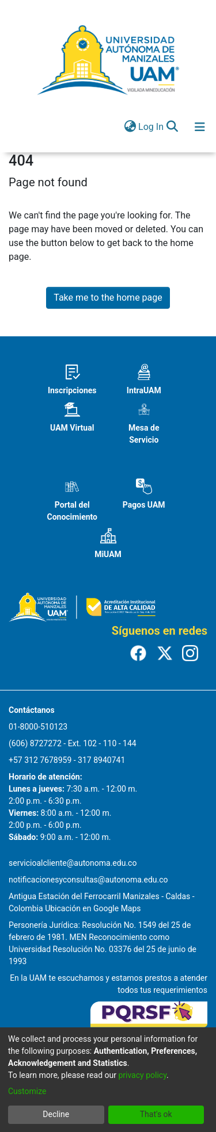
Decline (56, 1114)
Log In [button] (151, 126)
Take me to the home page (108, 297)
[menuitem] (130, 127)
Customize (27, 1091)
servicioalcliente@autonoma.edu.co (73, 863)
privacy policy (142, 1075)
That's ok (156, 1114)
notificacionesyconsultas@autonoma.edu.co (88, 879)
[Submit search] (172, 127)
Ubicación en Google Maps (93, 908)
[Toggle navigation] (200, 127)
